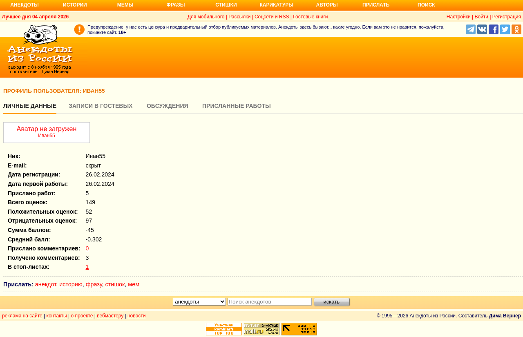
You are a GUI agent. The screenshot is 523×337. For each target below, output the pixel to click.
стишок (115, 284)
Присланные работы (236, 106)
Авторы (327, 5)
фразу (94, 284)
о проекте (82, 316)
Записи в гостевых (100, 106)
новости (136, 316)
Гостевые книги (310, 17)
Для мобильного (206, 17)
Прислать (375, 5)
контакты (57, 316)
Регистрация (506, 17)
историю (71, 284)
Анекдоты (24, 5)
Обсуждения (167, 106)
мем (133, 284)
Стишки (226, 5)
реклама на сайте (22, 316)
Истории (75, 5)
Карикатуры (276, 5)
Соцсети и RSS (272, 17)
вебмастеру (110, 316)
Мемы (125, 5)
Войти (481, 17)
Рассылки (239, 17)
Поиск (426, 5)
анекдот (45, 284)
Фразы (175, 5)
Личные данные (29, 106)
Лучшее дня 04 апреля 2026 (35, 17)
